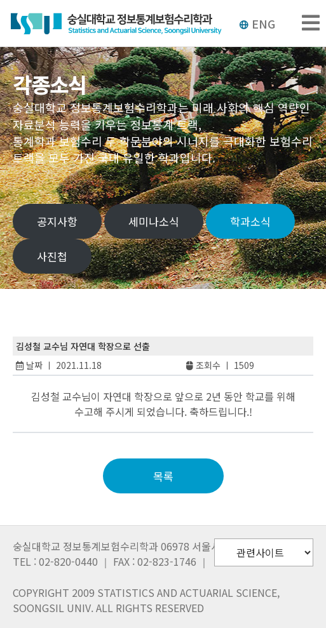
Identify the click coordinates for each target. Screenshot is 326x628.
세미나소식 (153, 221)
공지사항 (57, 221)
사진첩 (52, 256)
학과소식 (250, 221)
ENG (257, 23)
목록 (163, 476)
